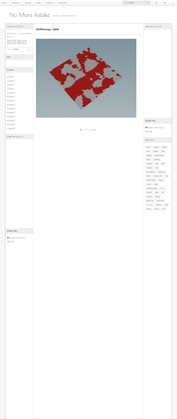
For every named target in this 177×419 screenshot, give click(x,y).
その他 (149, 184)
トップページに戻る (89, 130)
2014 (11, 120)
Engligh (149, 155)
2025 (11, 77)
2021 (11, 92)
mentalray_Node (152, 188)
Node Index (15, 3)
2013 (11, 124)
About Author (63, 3)
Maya (148, 147)
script (166, 205)
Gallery (39, 3)
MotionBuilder (159, 155)
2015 (11, 116)
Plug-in (157, 196)
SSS (163, 163)
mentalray (157, 159)
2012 (11, 128)
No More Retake (30, 15)
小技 (156, 168)
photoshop (161, 172)
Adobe (161, 180)
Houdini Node (151, 180)
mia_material (151, 172)
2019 (11, 100)
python (149, 209)
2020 (11, 96)
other (156, 184)
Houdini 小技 (158, 176)
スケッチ (149, 205)
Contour (149, 168)
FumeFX (149, 163)
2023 (11, 84)
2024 (11, 81)
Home (4, 3)
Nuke (148, 159)
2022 (11, 88)
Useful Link (49, 3)
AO (164, 209)
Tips (166, 176)
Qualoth (149, 196)
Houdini (155, 151)
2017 (11, 108)
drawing (158, 205)
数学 (156, 192)
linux (163, 151)
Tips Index (28, 3)
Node (148, 176)
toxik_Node (160, 200)
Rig (157, 163)
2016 (11, 112)
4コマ (162, 188)
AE (163, 192)
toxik (148, 151)
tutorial (164, 147)
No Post (149, 192)
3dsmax (156, 147)
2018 (11, 104)
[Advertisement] (19, 183)
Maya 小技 (150, 200)
